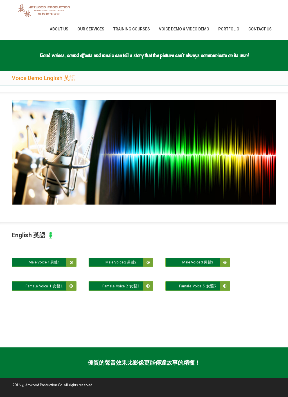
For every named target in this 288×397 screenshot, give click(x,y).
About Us (59, 29)
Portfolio (228, 29)
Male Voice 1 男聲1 (44, 262)
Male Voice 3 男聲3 (197, 262)
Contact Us (260, 29)
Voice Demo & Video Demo (184, 29)
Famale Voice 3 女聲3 (197, 286)
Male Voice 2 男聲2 (120, 262)
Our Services (90, 29)
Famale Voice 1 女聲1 (44, 286)
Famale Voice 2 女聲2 (121, 286)
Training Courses (131, 29)
